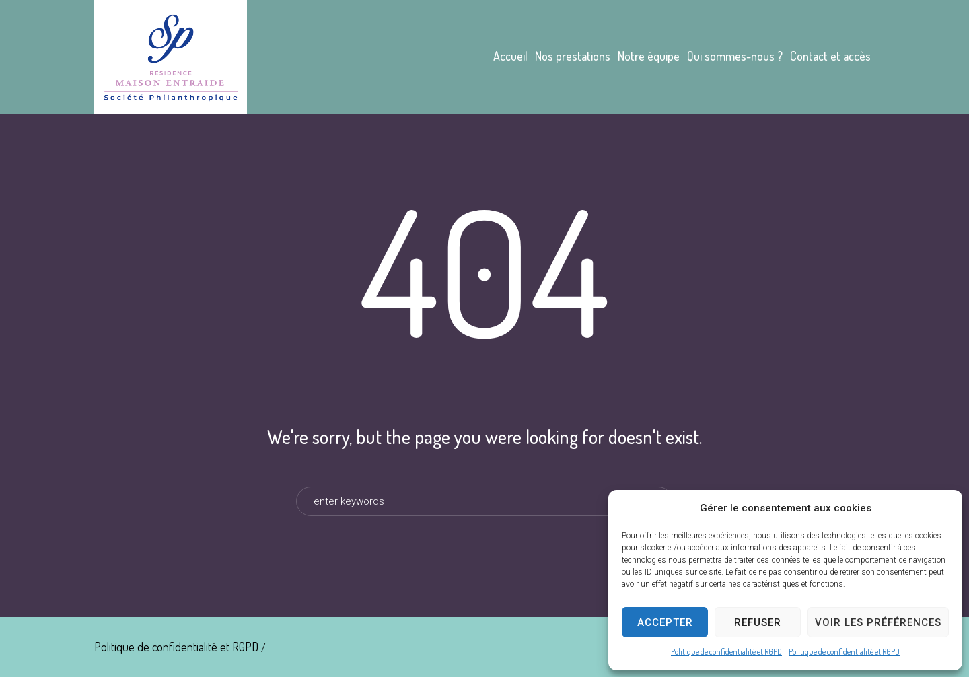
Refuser (757, 622)
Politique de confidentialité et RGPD (726, 652)
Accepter (665, 622)
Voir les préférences (878, 622)
